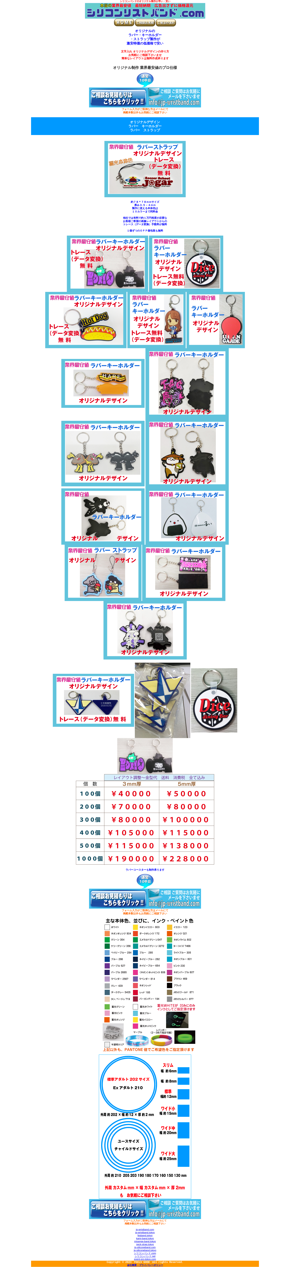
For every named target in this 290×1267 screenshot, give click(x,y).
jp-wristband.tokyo (145, 1232)
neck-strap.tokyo (145, 1244)
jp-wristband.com (145, 1229)
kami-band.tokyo (145, 1238)
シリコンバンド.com (145, 1253)
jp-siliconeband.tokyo (145, 1250)
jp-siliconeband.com (145, 1247)
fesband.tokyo (145, 1235)
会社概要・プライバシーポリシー (145, 1265)
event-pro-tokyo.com (145, 1259)
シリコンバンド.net (145, 1256)
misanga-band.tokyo (145, 1241)
